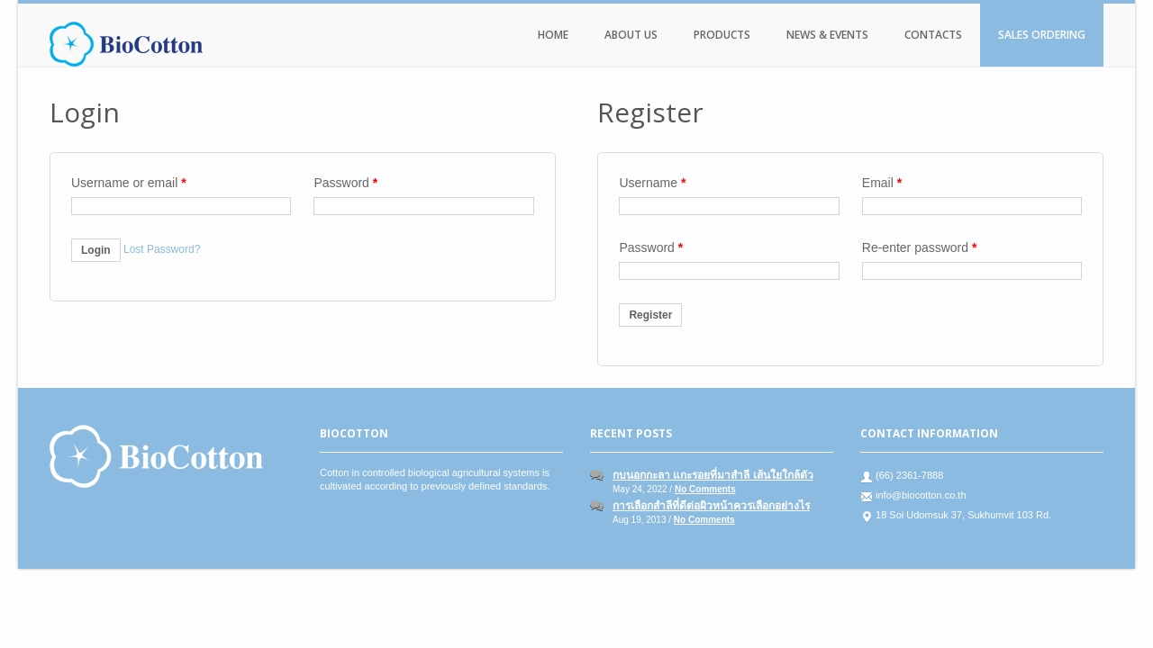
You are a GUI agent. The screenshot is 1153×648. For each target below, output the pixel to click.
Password (345, 183)
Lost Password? (161, 249)
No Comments (705, 489)
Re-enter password (919, 247)
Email (882, 183)
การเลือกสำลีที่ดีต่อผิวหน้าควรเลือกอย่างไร (711, 506)
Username (652, 183)
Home (553, 34)
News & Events (827, 34)
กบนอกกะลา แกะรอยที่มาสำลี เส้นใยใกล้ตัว (713, 475)
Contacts (933, 34)
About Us (631, 34)
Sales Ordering (1041, 34)
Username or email (128, 183)
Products (722, 34)
